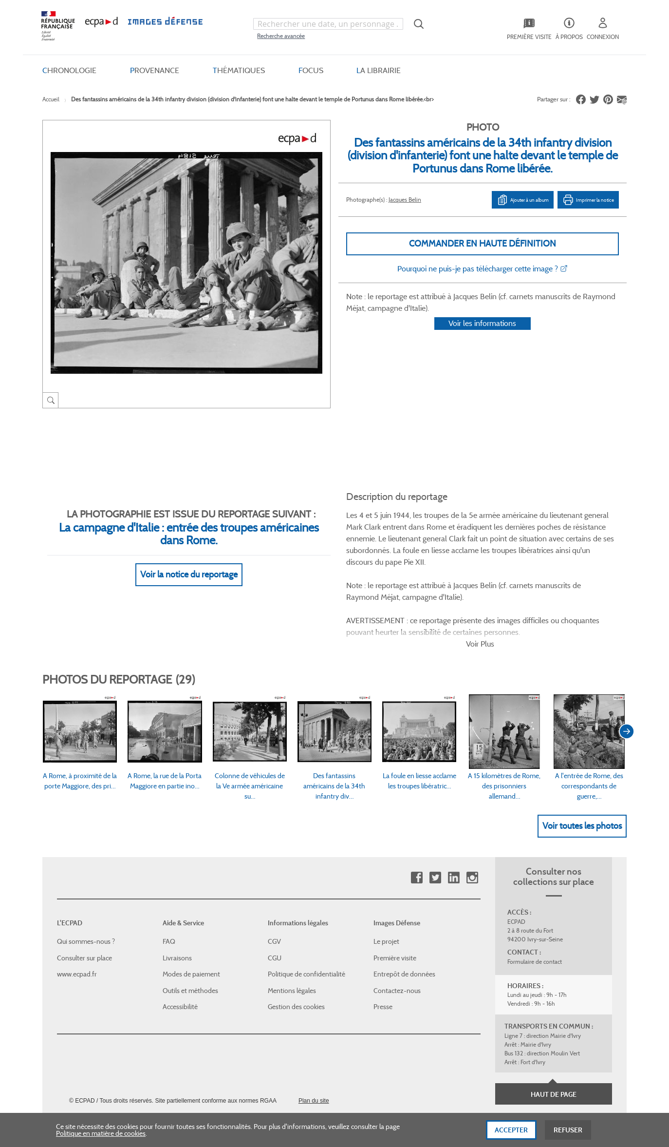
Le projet (386, 881)
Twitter (435, 818)
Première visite (394, 898)
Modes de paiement (191, 914)
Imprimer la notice (588, 200)
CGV (274, 881)
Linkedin (453, 818)
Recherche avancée (281, 35)
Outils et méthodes (190, 930)
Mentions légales (292, 930)
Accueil (50, 99)
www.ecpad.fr (77, 914)
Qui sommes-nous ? (86, 881)
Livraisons (177, 898)
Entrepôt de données (404, 914)
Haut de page (553, 1034)
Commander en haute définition (482, 243)
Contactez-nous (397, 930)
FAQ (169, 881)
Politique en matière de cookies (101, 1136)
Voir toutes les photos (582, 765)
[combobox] (328, 24)
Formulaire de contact (534, 901)
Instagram (472, 818)
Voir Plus (480, 584)
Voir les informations (482, 336)
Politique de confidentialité (306, 914)
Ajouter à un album (523, 200)
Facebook (416, 818)
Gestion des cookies (296, 946)
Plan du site (313, 1040)
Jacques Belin (405, 199)
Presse (382, 946)
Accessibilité (180, 946)
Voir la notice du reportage (189, 562)
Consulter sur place (84, 898)
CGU (274, 898)
